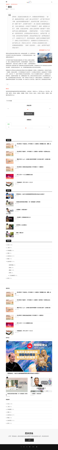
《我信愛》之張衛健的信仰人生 (23, 214)
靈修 (10, 266)
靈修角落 (7, 4)
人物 (8, 244)
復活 (7, 84)
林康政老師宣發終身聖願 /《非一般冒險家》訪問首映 (27, 198)
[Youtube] (29, 443)
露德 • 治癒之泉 (19, 229)
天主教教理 (12, 272)
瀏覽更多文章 (29, 112)
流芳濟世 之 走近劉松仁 (21, 221)
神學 (10, 269)
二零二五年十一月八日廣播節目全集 (24, 171)
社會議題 (9, 247)
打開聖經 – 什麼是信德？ (21, 206)
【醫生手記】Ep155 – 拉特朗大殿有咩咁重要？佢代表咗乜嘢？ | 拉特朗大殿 (32, 156)
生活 (8, 241)
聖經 (10, 264)
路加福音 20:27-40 (44, 50)
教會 (8, 255)
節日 (8, 275)
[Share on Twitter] (8, 100)
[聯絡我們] (36, 443)
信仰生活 (9, 252)
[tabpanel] (29, 125)
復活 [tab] (9, 122)
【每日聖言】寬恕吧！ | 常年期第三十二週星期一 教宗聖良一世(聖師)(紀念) (32, 148)
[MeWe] (33, 443)
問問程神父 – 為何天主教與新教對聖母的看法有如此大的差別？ (30, 190)
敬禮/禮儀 (11, 261)
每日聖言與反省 (14, 4)
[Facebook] (21, 443)
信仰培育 (9, 258)
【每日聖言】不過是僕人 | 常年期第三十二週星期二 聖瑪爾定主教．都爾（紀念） (33, 141)
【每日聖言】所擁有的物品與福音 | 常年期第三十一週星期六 (29, 163)
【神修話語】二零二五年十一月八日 (24, 179)
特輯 (8, 249)
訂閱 (29, 436)
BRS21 (7, 9)
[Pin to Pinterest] (9, 100)
